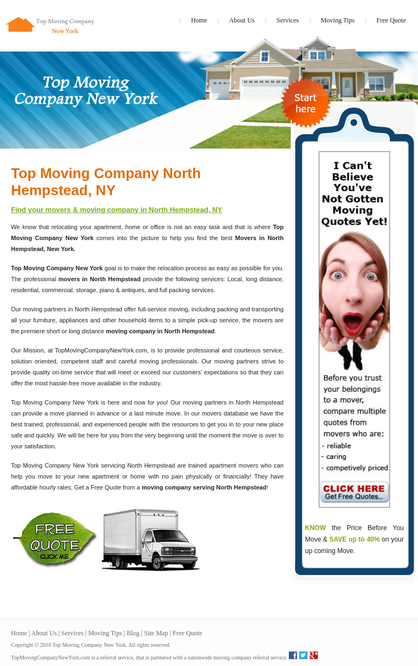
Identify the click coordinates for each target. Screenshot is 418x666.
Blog (133, 633)
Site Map (156, 633)
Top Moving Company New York (89, 645)
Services (287, 20)
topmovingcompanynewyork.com (51, 19)
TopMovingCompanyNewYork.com (50, 657)
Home (199, 20)
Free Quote (391, 20)
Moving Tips (338, 20)
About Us (242, 20)
